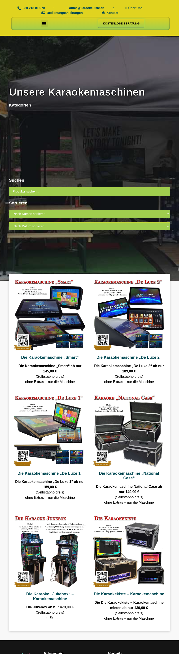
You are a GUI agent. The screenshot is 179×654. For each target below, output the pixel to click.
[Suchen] (89, 191)
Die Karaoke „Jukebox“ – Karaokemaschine (50, 596)
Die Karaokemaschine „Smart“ (50, 357)
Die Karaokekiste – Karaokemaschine (129, 594)
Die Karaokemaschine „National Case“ (129, 475)
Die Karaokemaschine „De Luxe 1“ (50, 473)
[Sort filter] (89, 214)
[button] (44, 23)
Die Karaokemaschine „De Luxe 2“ (129, 357)
